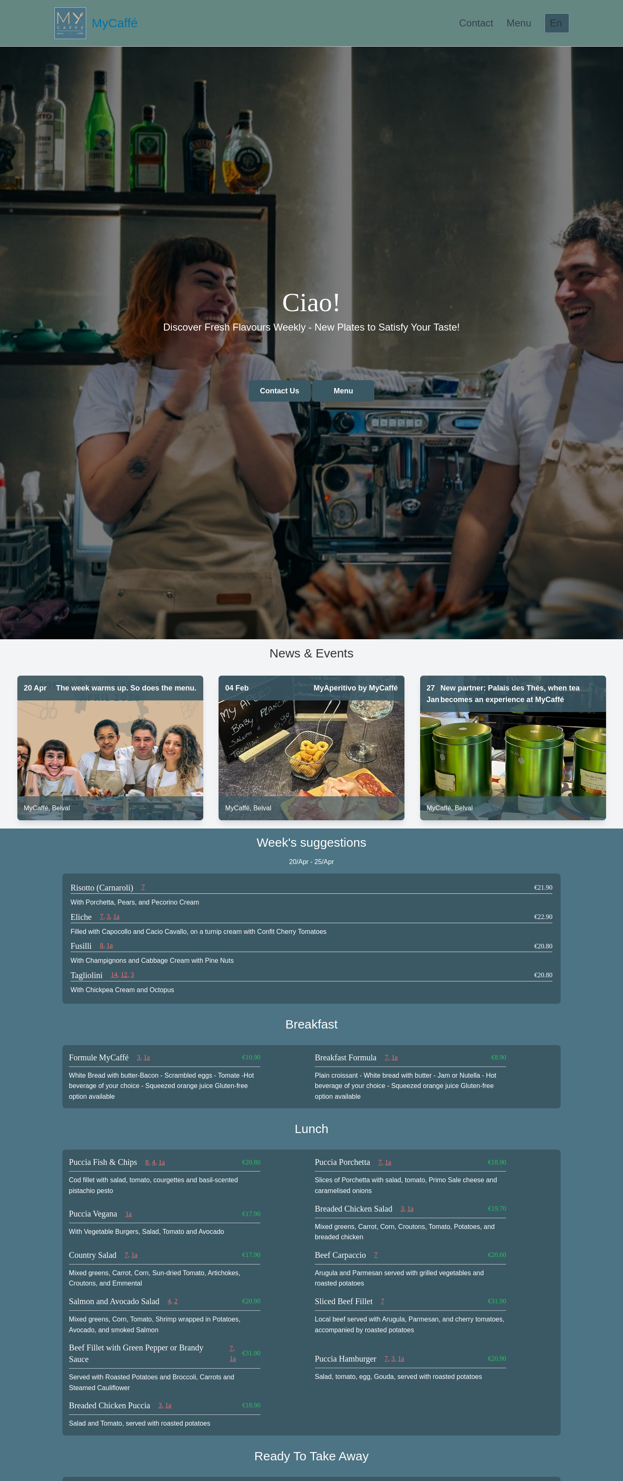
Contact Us (279, 391)
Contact (476, 23)
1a (116, 916)
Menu (518, 23)
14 (114, 974)
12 (124, 974)
